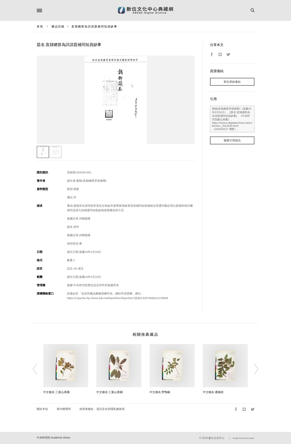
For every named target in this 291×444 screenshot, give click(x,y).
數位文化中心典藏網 (145, 10)
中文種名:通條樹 (213, 392)
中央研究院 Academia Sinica (53, 437)
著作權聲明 (64, 409)
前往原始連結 (232, 81)
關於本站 (42, 409)
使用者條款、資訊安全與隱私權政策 (102, 409)
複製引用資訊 (232, 140)
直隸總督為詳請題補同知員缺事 (94, 26)
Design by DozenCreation (243, 438)
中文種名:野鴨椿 (160, 392)
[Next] (252, 369)
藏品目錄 (58, 26)
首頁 (40, 26)
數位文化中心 (216, 438)
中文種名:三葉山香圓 (56, 392)
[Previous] (38, 369)
